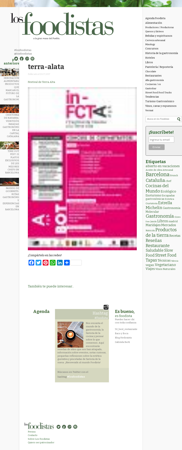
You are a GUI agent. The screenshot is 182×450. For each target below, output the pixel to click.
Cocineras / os (153, 84)
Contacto (32, 435)
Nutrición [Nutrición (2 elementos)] (150, 230)
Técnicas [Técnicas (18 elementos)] (164, 260)
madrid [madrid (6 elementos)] (173, 221)
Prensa (31, 431)
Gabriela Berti (122, 342)
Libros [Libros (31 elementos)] (162, 221)
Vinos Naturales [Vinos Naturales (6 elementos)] (165, 269)
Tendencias (152, 96)
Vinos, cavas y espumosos (161, 105)
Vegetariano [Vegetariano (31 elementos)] (165, 265)
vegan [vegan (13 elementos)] (150, 265)
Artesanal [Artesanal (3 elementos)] (167, 170)
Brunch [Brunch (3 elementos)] (174, 175)
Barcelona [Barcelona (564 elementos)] (158, 174)
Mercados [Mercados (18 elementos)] (168, 225)
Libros (149, 62)
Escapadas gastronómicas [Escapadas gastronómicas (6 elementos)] (160, 197)
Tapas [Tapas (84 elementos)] (151, 260)
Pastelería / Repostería (159, 67)
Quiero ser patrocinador (41, 442)
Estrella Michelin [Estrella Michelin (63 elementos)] (159, 205)
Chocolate (150, 71)
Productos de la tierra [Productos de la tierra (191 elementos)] (161, 232)
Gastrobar (150, 88)
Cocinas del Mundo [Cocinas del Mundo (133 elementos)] (157, 188)
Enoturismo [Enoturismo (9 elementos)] (153, 195)
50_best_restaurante (126, 329)
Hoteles (150, 57)
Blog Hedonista (123, 337)
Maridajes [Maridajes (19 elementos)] (153, 225)
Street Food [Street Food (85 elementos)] (166, 255)
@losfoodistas (23, 53)
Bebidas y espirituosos (158, 35)
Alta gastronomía (154, 80)
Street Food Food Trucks (158, 92)
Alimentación (153, 22)
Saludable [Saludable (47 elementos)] (155, 250)
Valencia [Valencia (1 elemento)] (174, 261)
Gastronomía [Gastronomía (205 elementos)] (160, 216)
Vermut (149, 110)
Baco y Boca (121, 333)
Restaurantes (153, 75)
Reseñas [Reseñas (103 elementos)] (154, 240)
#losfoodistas (22, 50)
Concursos (151, 48)
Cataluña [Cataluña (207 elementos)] (155, 180)
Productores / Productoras (159, 27)
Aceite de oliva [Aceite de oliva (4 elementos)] (154, 169)
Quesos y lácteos (154, 31)
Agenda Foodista (155, 18)
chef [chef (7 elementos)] (168, 181)
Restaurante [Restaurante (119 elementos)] (158, 245)
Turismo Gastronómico (159, 101)
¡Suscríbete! (161, 132)
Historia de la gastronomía (161, 53)
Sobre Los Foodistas (39, 439)
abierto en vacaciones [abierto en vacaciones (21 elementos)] (163, 166)
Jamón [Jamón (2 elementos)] (153, 221)
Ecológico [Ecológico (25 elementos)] (168, 191)
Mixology (150, 44)
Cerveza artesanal (155, 40)
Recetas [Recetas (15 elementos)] (174, 236)
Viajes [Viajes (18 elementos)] (150, 269)
